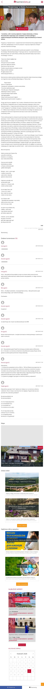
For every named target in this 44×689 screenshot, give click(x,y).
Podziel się (12, 687)
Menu (42, 2)
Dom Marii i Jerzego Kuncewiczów (12, 463)
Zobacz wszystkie (22, 584)
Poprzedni (2, 18)
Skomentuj (34, 687)
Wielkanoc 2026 (22, 566)
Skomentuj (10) (23, 29)
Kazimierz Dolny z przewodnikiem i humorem (21, 609)
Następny (42, 18)
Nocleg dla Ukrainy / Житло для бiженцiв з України (22, 540)
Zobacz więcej (22, 525)
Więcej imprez (22, 644)
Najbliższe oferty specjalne (9, 529)
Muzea (40, 447)
